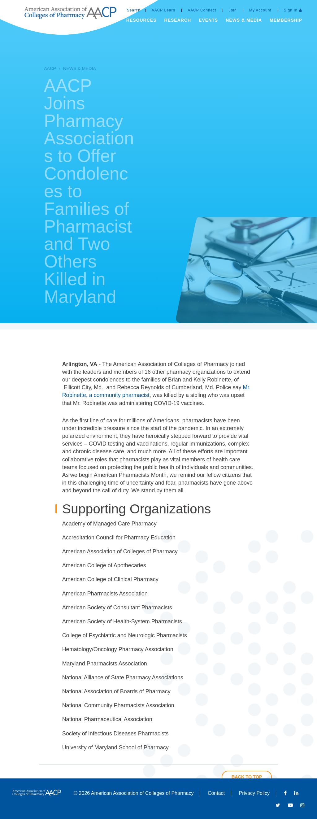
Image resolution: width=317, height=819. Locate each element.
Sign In (290, 10)
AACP (39, 68)
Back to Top (247, 776)
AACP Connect (202, 10)
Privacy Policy (254, 793)
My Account (260, 10)
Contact (216, 793)
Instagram (302, 805)
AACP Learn (164, 10)
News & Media (68, 68)
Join (233, 10)
